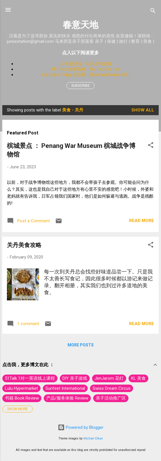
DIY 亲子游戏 (74, 378)
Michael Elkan (93, 438)
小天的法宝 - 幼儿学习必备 (86, 63)
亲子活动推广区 (111, 398)
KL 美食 (138, 378)
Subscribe (80, 86)
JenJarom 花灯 (109, 378)
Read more (141, 220)
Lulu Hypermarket (21, 388)
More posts (81, 345)
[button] (150, 146)
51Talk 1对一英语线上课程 (30, 378)
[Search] (153, 11)
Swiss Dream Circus (112, 388)
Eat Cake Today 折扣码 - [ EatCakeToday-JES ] (86, 74)
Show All (142, 110)
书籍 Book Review (22, 398)
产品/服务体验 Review (67, 398)
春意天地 (80, 25)
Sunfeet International (65, 388)
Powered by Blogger (80, 427)
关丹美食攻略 (24, 245)
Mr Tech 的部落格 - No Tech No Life (86, 69)
